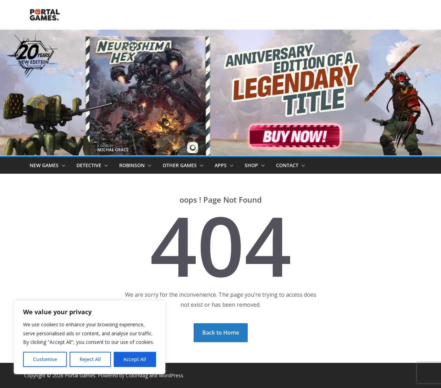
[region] (89, 337)
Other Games (180, 165)
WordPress (171, 375)
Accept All (134, 359)
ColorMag (137, 375)
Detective (88, 165)
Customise (45, 359)
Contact (287, 165)
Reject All (90, 359)
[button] (62, 165)
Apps (221, 165)
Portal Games (80, 375)
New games (44, 165)
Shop (251, 165)
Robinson (132, 165)
